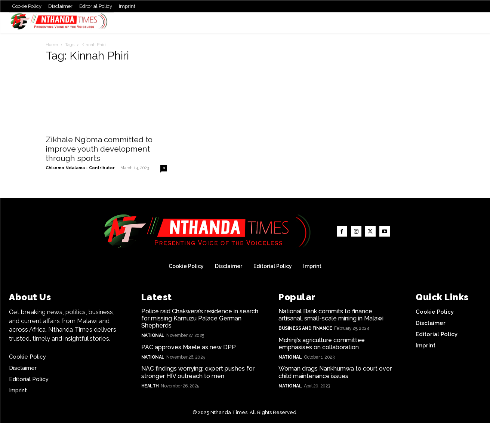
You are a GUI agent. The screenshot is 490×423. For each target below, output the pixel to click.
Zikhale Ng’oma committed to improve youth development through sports (99, 149)
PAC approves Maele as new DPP (188, 347)
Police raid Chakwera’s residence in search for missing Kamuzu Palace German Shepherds (199, 318)
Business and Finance (305, 328)
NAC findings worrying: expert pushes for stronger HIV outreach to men (198, 372)
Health (150, 386)
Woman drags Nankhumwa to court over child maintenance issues (335, 372)
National (152, 335)
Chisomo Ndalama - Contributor (80, 167)
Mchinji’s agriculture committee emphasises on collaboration (321, 344)
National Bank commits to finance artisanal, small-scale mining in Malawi (330, 315)
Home (52, 44)
